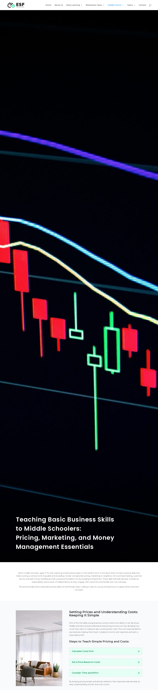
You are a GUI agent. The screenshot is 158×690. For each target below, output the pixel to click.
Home (48, 5)
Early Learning (73, 5)
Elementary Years (94, 5)
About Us (58, 5)
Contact (142, 5)
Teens (130, 5)
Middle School (114, 5)
